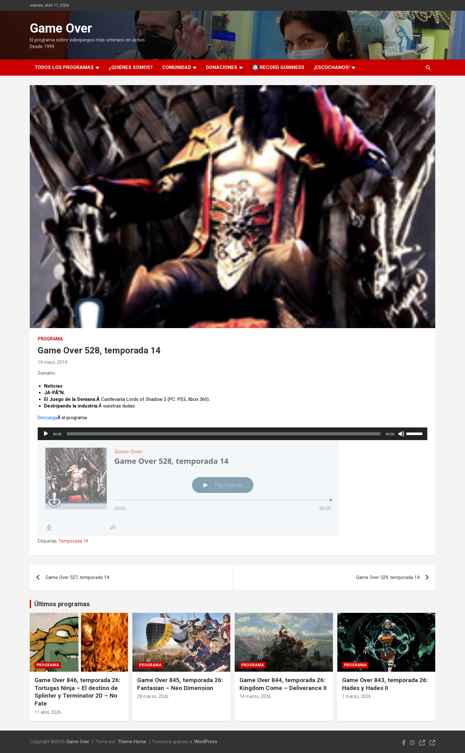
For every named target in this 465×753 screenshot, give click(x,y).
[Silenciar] (401, 434)
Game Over (61, 28)
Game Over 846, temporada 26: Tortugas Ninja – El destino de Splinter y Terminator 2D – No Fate (77, 691)
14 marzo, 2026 (255, 696)
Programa (50, 338)
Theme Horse (132, 741)
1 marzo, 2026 (356, 696)
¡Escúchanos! (332, 67)
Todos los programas (64, 67)
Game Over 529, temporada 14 (387, 577)
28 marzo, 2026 (153, 696)
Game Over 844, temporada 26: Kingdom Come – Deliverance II (283, 684)
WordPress (205, 741)
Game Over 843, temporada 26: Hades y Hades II (385, 684)
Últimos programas (62, 604)
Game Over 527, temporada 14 (77, 577)
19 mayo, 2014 (52, 362)
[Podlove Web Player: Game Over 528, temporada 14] (232, 488)
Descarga (47, 417)
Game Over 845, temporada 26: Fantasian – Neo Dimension (180, 684)
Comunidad (176, 67)
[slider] (224, 433)
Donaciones (221, 67)
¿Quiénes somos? (131, 67)
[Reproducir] (46, 434)
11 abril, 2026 (48, 712)
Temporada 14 (73, 541)
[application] (232, 433)
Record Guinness (278, 67)
